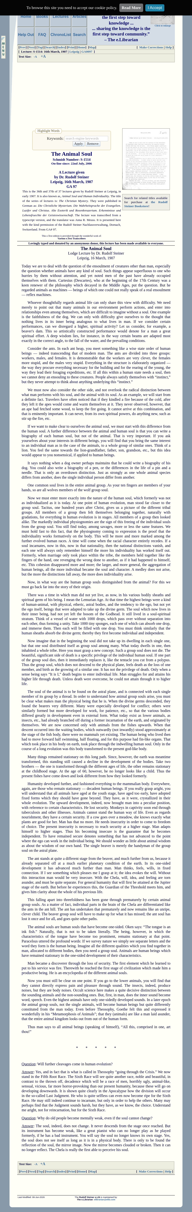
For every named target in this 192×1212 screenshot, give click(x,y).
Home (81, 47)
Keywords (55, 138)
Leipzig (74, 51)
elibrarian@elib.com (104, 1199)
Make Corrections (151, 47)
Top (40, 47)
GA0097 (86, 51)
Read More (131, 7)
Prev (23, 47)
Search (50, 47)
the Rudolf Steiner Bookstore (146, 204)
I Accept (155, 7)
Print (71, 47)
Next (32, 47)
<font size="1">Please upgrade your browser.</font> (96, 1185)
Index (61, 47)
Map (92, 47)
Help (168, 47)
